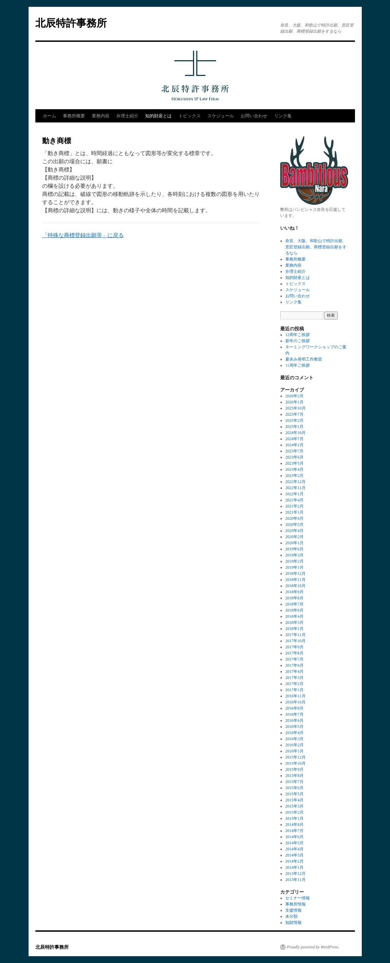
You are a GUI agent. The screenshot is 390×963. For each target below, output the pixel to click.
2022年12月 (295, 481)
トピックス (190, 115)
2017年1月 (294, 689)
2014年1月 (294, 867)
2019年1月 (294, 567)
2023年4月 (294, 469)
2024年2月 (294, 445)
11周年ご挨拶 (297, 365)
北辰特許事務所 (71, 23)
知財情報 (293, 922)
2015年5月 (294, 794)
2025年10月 (295, 408)
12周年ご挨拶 (297, 334)
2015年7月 (294, 781)
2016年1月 (294, 751)
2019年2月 (294, 561)
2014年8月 (294, 824)
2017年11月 (295, 634)
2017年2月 (294, 683)
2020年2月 (294, 536)
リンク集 (283, 115)
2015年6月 (294, 787)
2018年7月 (294, 604)
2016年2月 (294, 745)
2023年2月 (294, 475)
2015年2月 (294, 812)
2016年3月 (294, 738)
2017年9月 (294, 647)
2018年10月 (295, 585)
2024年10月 (295, 432)
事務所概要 (74, 115)
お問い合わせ (254, 115)
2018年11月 (295, 579)
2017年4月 (294, 671)
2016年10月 (295, 702)
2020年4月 (294, 530)
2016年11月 (295, 696)
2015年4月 (294, 800)
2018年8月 (294, 598)
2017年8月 (294, 653)
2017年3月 (294, 677)
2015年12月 (295, 757)
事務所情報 (295, 904)
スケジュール (220, 115)
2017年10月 (295, 640)
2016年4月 (294, 732)
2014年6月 (294, 836)
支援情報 (293, 910)
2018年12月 (295, 573)
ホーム (49, 115)
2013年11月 (295, 879)
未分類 (291, 916)
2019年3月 (294, 555)
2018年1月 (294, 628)
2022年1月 (294, 494)
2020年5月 (294, 524)
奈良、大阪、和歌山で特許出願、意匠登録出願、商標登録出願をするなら (315, 246)
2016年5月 (294, 726)
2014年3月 (294, 855)
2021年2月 (294, 506)
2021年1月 (294, 512)
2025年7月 (294, 414)
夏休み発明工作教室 (303, 359)
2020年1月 (294, 543)
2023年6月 (294, 457)
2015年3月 (294, 806)
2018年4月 (294, 616)
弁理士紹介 (127, 115)
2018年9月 (294, 592)
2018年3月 (294, 622)
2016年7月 (294, 714)
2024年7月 (294, 438)
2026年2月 (294, 396)
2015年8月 (294, 775)
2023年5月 (294, 463)
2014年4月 (294, 849)
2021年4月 (294, 500)
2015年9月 (294, 769)
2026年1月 (294, 402)
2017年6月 (294, 665)
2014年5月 (294, 843)
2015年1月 (294, 818)
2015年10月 (295, 763)
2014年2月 (294, 861)
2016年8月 (294, 708)
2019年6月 (294, 549)
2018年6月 (294, 610)
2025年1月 (294, 426)
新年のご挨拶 (297, 340)
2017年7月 (294, 659)
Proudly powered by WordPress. (313, 947)
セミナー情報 (297, 898)
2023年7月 (294, 451)
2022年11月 (295, 487)
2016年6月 (294, 720)
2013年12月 (295, 873)
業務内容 (100, 115)
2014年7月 (294, 830)
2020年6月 (294, 518)
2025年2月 (294, 420)
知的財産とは (158, 115)
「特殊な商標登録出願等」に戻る (83, 235)
